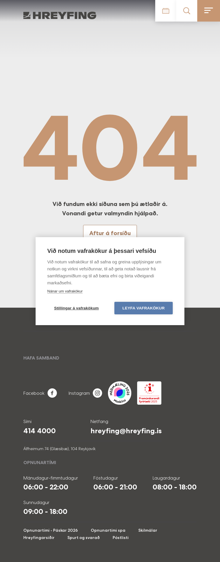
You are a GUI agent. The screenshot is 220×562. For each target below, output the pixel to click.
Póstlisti (121, 537)
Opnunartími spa (108, 530)
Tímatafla (165, 11)
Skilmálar (147, 530)
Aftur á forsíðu (110, 233)
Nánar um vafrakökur (65, 291)
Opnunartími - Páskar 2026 (50, 530)
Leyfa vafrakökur (144, 308)
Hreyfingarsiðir (39, 537)
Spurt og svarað (83, 537)
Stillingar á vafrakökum (76, 308)
